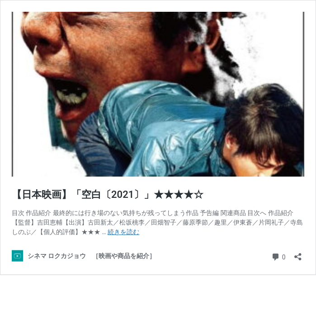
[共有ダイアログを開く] (298, 254)
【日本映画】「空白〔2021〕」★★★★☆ (107, 194)
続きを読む (123, 231)
